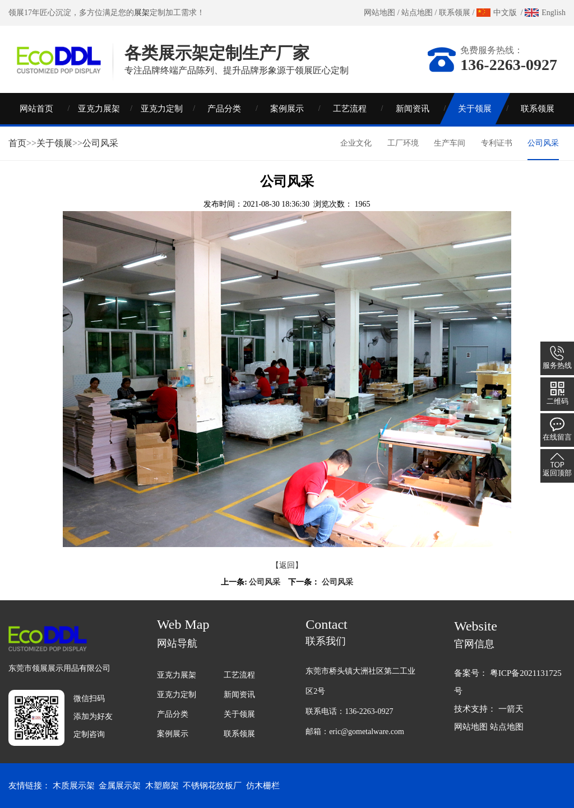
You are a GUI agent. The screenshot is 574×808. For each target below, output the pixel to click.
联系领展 (454, 12)
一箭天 (511, 708)
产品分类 (224, 108)
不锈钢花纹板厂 (212, 785)
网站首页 (36, 108)
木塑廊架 (162, 785)
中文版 (505, 12)
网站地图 (379, 12)
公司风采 (100, 143)
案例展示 (287, 108)
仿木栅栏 (263, 785)
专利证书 (496, 143)
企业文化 (356, 143)
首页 (17, 143)
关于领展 (475, 108)
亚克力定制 (162, 108)
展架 (142, 12)
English (553, 12)
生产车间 (449, 143)
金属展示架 (120, 785)
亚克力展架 (99, 108)
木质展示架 (74, 785)
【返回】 (287, 565)
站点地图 (417, 12)
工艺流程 (350, 108)
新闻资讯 (412, 108)
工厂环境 (403, 143)
